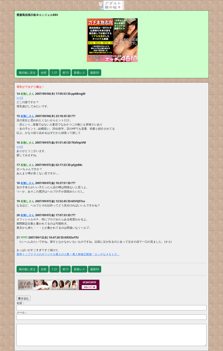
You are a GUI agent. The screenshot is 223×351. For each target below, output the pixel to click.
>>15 (20, 147)
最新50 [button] (94, 72)
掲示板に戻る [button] (27, 72)
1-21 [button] (54, 72)
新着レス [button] (79, 72)
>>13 (20, 98)
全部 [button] (43, 72)
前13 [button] (65, 72)
